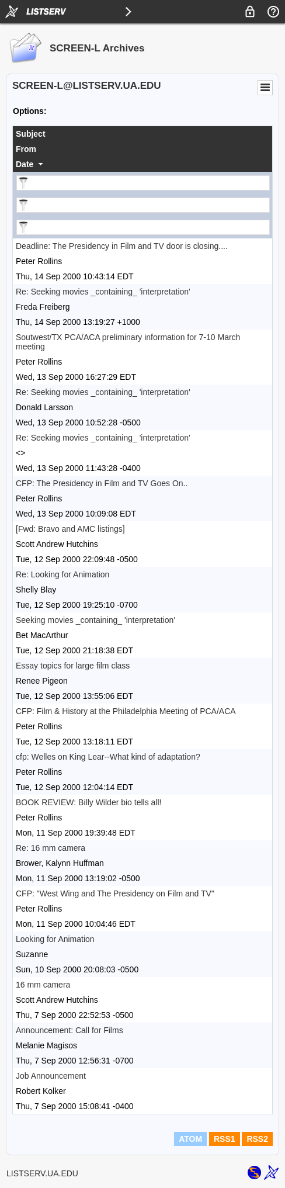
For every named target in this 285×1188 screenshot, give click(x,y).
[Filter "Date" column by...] (143, 227)
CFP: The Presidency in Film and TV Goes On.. (101, 483)
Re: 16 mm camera (50, 848)
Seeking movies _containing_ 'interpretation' (95, 620)
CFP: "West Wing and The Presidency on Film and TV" (115, 893)
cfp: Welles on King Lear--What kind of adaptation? (108, 756)
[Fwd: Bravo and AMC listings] (70, 529)
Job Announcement (51, 1075)
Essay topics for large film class (73, 665)
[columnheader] (142, 133)
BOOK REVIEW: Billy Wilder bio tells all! (88, 802)
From (26, 149)
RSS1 (224, 1139)
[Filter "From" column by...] (143, 205)
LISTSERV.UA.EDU (42, 1173)
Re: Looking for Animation (62, 574)
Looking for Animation (55, 939)
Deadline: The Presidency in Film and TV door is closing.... (122, 246)
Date (24, 164)
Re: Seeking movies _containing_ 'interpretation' (103, 291)
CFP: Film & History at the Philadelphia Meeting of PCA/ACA (126, 711)
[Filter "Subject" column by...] (143, 183)
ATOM (190, 1139)
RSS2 (257, 1139)
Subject (31, 133)
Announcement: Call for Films (69, 1030)
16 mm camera (43, 984)
